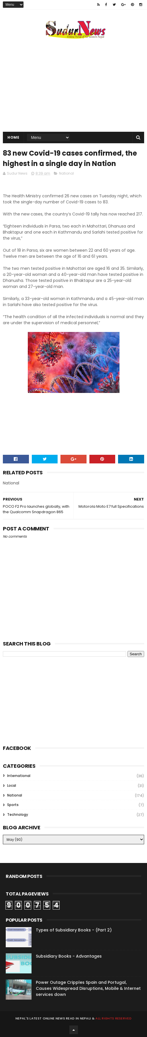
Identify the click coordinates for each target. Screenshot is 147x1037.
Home (13, 137)
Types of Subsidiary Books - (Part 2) (74, 930)
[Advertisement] (46, 700)
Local (11, 785)
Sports (13, 804)
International (18, 775)
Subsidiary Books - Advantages (69, 956)
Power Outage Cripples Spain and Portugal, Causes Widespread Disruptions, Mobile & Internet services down (88, 988)
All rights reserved (113, 1018)
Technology (17, 814)
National (66, 173)
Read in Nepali (78, 1018)
